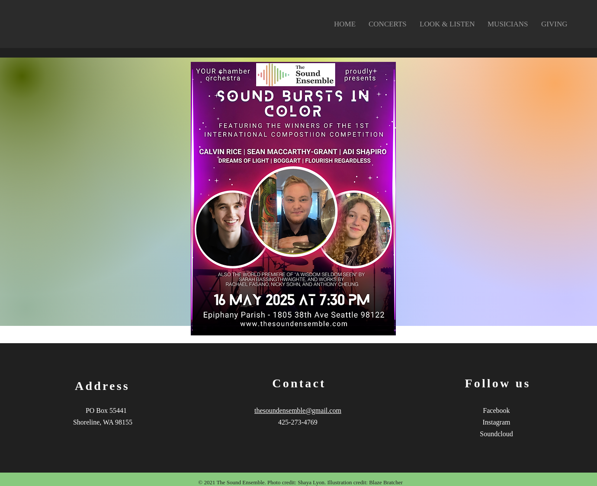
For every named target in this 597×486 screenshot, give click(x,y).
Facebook (496, 410)
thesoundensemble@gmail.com (297, 410)
